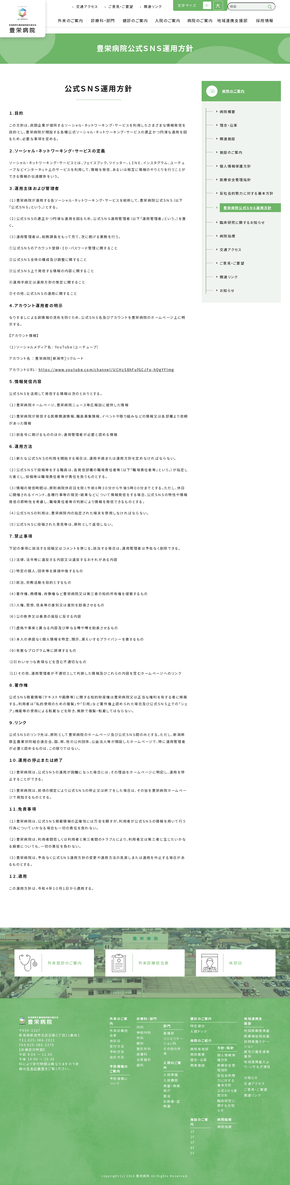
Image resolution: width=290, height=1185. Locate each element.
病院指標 (227, 235)
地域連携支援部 (232, 20)
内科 (140, 1027)
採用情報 (264, 20)
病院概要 (227, 111)
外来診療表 (36, 1068)
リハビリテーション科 (173, 1040)
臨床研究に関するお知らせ (242, 222)
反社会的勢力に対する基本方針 (247, 193)
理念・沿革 (228, 125)
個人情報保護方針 (235, 165)
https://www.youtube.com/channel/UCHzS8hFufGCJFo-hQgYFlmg (106, 369)
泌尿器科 (144, 1059)
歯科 (140, 1065)
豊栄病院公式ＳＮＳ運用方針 (247, 207)
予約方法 (117, 1051)
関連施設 (227, 138)
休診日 (115, 1040)
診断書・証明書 (171, 1103)
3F (192, 1142)
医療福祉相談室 (257, 1036)
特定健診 (197, 1026)
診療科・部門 (103, 20)
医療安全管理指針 (235, 179)
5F (192, 1153)
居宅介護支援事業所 (257, 1054)
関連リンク (153, 6)
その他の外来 (172, 1051)
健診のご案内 (135, 20)
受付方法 (117, 1046)
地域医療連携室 (257, 1030)
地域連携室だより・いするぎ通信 (257, 1064)
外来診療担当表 (119, 1033)
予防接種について (119, 1081)
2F (192, 1137)
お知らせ (227, 290)
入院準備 (170, 1074)
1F (192, 1131)
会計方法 (117, 1057)
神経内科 (144, 1032)
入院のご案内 (168, 20)
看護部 (168, 1033)
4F (192, 1147)
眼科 (140, 1043)
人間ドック (198, 1031)
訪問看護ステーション (256, 1043)
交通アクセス (87, 6)
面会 (167, 1096)
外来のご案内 (70, 20)
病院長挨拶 (199, 1049)
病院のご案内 (200, 20)
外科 (140, 1038)
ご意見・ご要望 (121, 6)
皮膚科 (142, 1054)
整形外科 (144, 1048)
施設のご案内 (231, 152)
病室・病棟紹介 (171, 1088)
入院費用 (170, 1080)
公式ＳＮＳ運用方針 (227, 1092)
